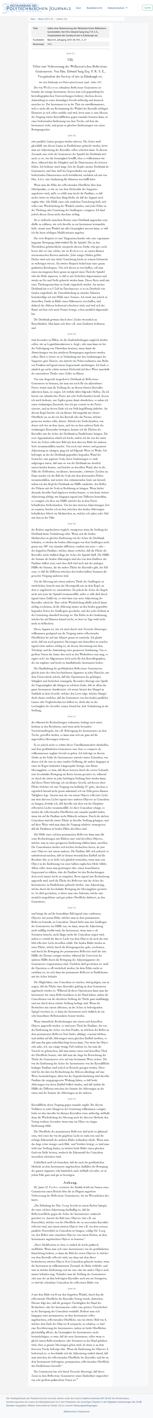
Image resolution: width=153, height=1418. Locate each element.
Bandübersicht (94, 8)
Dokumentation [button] (116, 8)
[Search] (139, 7)
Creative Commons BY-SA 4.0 (96, 1398)
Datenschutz (70, 1411)
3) (77, 1379)
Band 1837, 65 (45, 18)
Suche (147, 7)
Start (78, 8)
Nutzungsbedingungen (85, 1405)
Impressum (83, 1411)
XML (49, 44)
